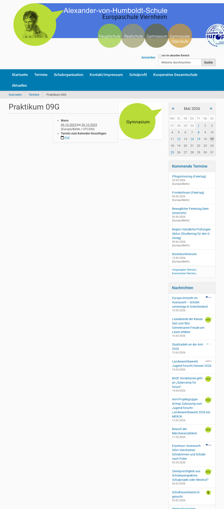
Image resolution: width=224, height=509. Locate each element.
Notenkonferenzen (184, 254)
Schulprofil (138, 74)
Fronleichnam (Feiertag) (188, 192)
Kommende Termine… (184, 273)
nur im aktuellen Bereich (176, 55)
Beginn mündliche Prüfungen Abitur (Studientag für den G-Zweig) (191, 234)
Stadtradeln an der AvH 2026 (192, 346)
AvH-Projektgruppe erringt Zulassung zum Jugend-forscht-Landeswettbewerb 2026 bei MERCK (192, 407)
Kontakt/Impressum (106, 74)
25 (172, 152)
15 (198, 139)
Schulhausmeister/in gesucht (192, 494)
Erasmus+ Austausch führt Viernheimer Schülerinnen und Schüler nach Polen (192, 452)
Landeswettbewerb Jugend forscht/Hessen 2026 (192, 363)
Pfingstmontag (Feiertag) (189, 176)
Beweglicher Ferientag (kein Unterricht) (190, 211)
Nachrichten (182, 287)
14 (192, 139)
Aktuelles (19, 85)
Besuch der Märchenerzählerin (192, 431)
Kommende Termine (189, 166)
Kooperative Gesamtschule (175, 74)
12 (178, 139)
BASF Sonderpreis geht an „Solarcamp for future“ (192, 382)
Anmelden (148, 57)
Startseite (20, 74)
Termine (40, 74)
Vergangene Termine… (185, 269)
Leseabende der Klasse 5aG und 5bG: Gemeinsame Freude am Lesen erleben (192, 325)
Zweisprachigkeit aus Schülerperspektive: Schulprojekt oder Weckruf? (192, 475)
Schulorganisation (68, 74)
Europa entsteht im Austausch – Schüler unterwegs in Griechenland (192, 302)
